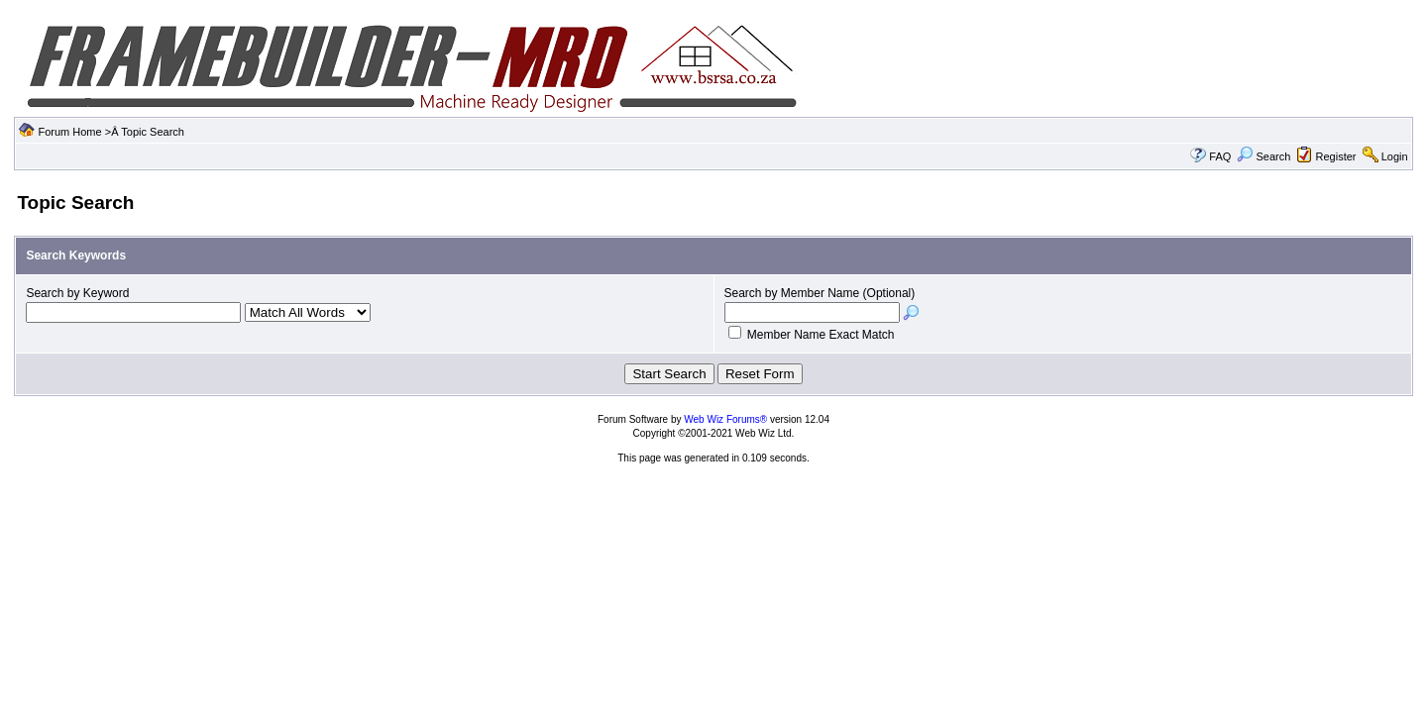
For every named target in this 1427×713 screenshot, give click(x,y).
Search (1263, 156)
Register (1336, 156)
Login (1394, 156)
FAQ (1220, 156)
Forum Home (69, 132)
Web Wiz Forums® (725, 419)
